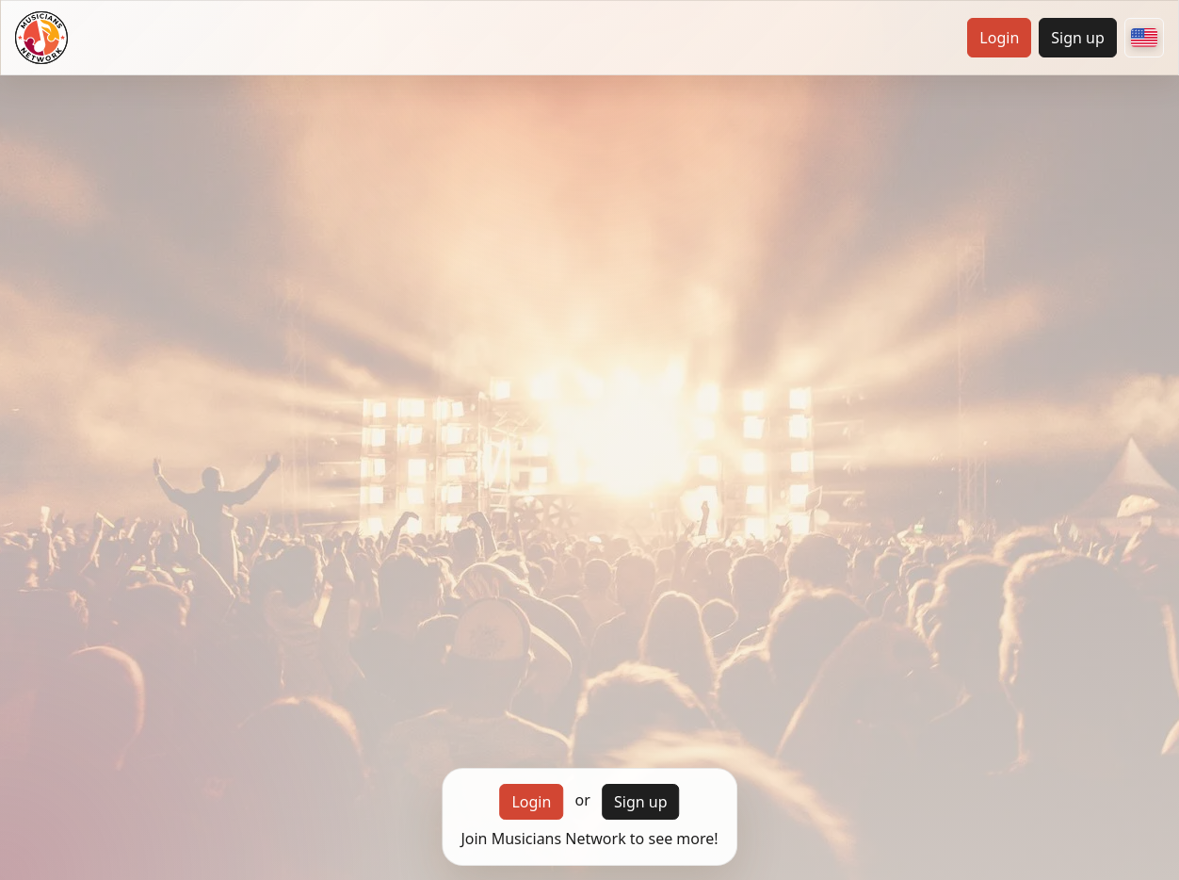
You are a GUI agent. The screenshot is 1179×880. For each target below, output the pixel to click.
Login (999, 37)
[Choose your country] (1144, 37)
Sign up (1078, 37)
